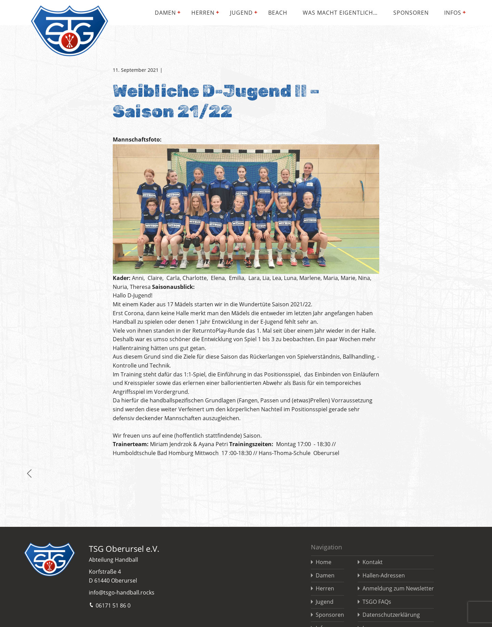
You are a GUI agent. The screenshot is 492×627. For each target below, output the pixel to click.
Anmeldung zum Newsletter (398, 588)
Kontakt (373, 562)
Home (323, 562)
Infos (452, 12)
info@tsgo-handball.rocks (121, 592)
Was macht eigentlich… (340, 12)
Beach (277, 12)
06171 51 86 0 (110, 605)
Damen (165, 12)
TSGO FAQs (377, 601)
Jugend (241, 12)
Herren (203, 12)
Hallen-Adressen (384, 575)
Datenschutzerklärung (391, 614)
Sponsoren (411, 12)
